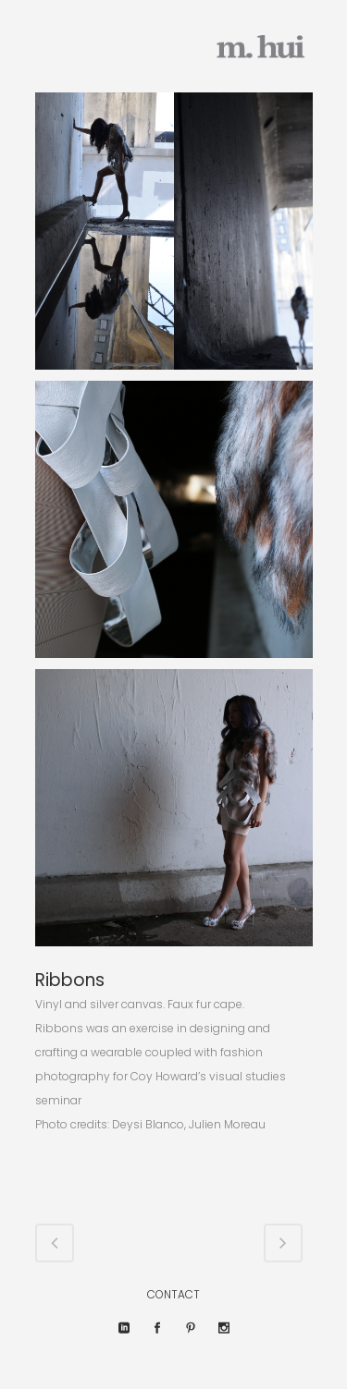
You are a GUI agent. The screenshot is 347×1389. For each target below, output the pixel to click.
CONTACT (173, 1294)
